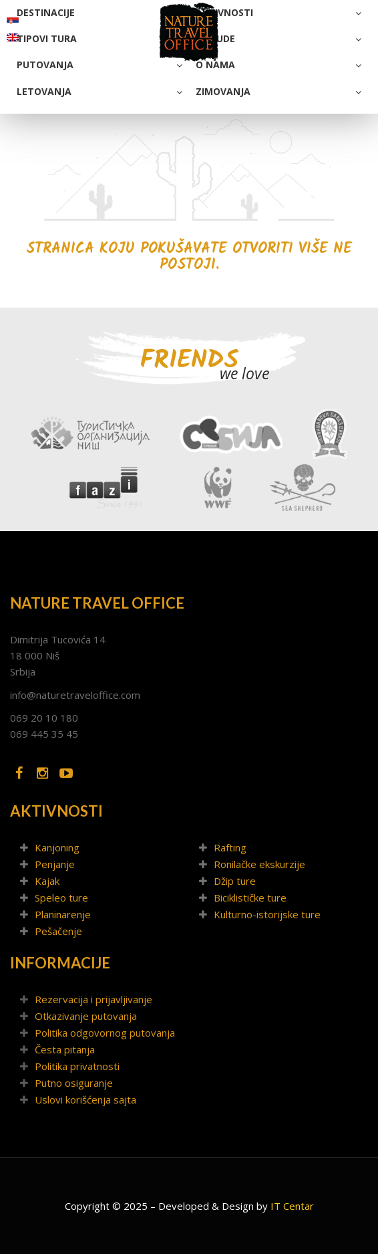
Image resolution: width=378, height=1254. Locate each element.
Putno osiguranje (74, 1082)
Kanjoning (57, 847)
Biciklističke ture (250, 897)
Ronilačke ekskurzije (259, 864)
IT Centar (292, 1206)
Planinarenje (63, 914)
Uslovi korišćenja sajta (85, 1099)
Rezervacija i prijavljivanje (93, 999)
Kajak (47, 880)
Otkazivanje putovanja (86, 1016)
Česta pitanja (65, 1049)
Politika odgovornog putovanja (105, 1032)
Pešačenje (58, 931)
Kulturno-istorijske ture (267, 914)
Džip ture (235, 880)
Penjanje (55, 864)
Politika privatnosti (77, 1066)
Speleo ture (61, 897)
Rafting (230, 847)
